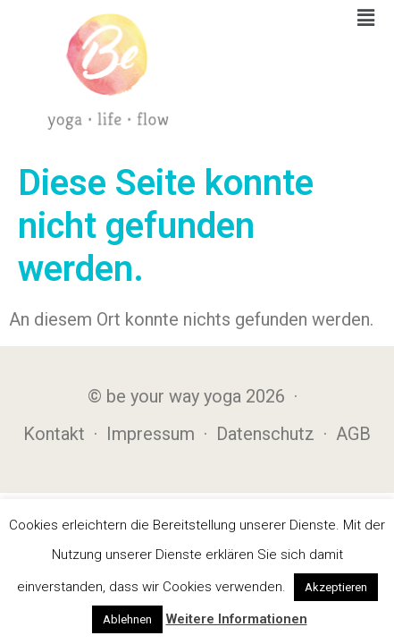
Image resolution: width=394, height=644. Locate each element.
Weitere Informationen (236, 619)
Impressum (150, 434)
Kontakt (54, 434)
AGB (353, 434)
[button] (366, 18)
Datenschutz (265, 434)
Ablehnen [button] (127, 619)
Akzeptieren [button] (336, 587)
